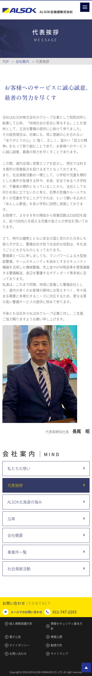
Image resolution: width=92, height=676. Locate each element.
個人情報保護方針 (20, 623)
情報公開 (56, 637)
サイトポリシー (19, 645)
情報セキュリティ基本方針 (66, 626)
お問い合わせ (18, 653)
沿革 (11, 518)
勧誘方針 (56, 645)
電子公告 (15, 637)
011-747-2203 (65, 611)
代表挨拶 (15, 485)
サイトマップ (59, 653)
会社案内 (22, 61)
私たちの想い (19, 468)
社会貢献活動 (19, 568)
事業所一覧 (17, 552)
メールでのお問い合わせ (26, 612)
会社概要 (15, 535)
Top (5, 61)
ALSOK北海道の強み (24, 502)
